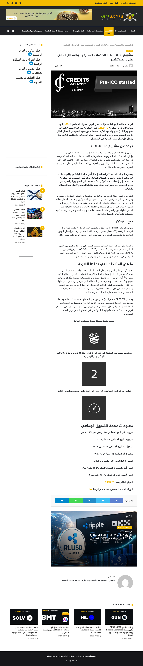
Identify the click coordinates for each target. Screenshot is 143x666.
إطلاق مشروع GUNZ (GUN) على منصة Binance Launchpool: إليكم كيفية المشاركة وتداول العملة (119, 631)
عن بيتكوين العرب (128, 3)
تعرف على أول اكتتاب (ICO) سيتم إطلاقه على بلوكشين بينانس (19, 234)
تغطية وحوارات (120, 31)
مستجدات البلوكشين (95, 31)
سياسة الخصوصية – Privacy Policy (83, 656)
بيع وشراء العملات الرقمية (32, 31)
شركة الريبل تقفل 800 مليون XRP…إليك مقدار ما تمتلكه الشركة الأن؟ (18, 196)
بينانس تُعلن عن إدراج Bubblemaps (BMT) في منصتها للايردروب (56, 630)
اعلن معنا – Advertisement (57, 656)
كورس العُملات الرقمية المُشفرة (56, 31)
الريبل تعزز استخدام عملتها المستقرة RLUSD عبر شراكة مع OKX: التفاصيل (111, 537)
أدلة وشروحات (78, 31)
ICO (67, 124)
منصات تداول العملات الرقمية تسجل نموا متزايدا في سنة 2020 (18, 215)
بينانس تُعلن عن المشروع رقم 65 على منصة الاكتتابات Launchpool (88, 630)
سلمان (125, 66)
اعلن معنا (114, 3)
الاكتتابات (109, 31)
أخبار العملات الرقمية (124, 527)
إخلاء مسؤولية (101, 3)
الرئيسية (128, 45)
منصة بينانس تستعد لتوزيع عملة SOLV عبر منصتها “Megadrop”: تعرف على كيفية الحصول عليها (25, 631)
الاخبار (133, 31)
